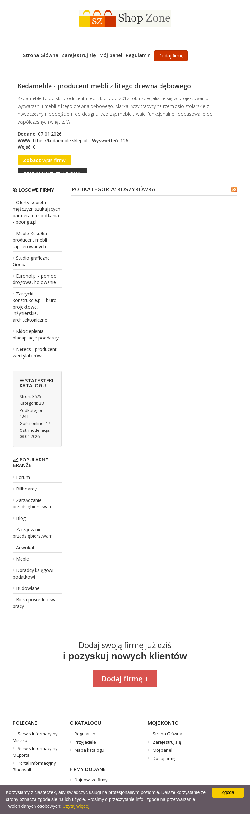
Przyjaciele (85, 742)
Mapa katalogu (89, 750)
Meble (22, 559)
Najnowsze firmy (91, 780)
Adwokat (25, 547)
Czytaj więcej (75, 806)
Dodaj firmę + (125, 678)
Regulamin (138, 55)
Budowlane (28, 588)
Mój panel (110, 55)
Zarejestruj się (79, 55)
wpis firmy (44, 160)
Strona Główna (40, 55)
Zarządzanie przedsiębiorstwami (33, 503)
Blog (21, 518)
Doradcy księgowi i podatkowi (34, 573)
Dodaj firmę (171, 56)
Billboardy (26, 489)
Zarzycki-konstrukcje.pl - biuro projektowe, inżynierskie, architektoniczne (35, 307)
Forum (23, 477)
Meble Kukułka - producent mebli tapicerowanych (31, 239)
